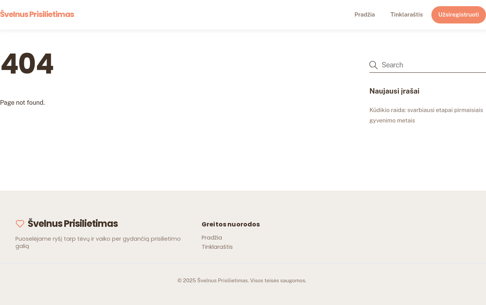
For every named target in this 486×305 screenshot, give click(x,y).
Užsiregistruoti (458, 14)
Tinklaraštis (407, 14)
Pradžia (364, 14)
